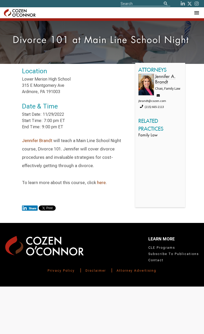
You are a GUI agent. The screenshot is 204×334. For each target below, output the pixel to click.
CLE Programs (161, 248)
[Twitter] (189, 3)
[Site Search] (145, 3)
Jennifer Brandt (37, 140)
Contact (155, 260)
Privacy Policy (61, 270)
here (101, 182)
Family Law (147, 135)
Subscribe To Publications (173, 254)
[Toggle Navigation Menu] (196, 12)
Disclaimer (96, 270)
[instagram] (197, 3)
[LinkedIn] (183, 3)
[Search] (165, 3)
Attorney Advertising (136, 270)
